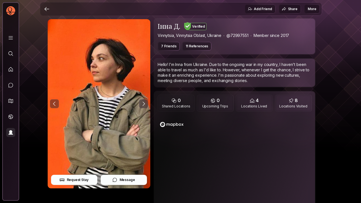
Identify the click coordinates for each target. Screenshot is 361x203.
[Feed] (10, 69)
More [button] (312, 9)
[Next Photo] (143, 103)
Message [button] (123, 179)
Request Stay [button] (74, 179)
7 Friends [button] (169, 46)
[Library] (10, 37)
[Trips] (10, 116)
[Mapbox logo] (171, 124)
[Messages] (10, 85)
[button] (10, 100)
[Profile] (10, 132)
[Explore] (10, 53)
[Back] (46, 9)
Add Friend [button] (260, 9)
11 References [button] (197, 46)
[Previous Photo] (54, 103)
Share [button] (290, 9)
